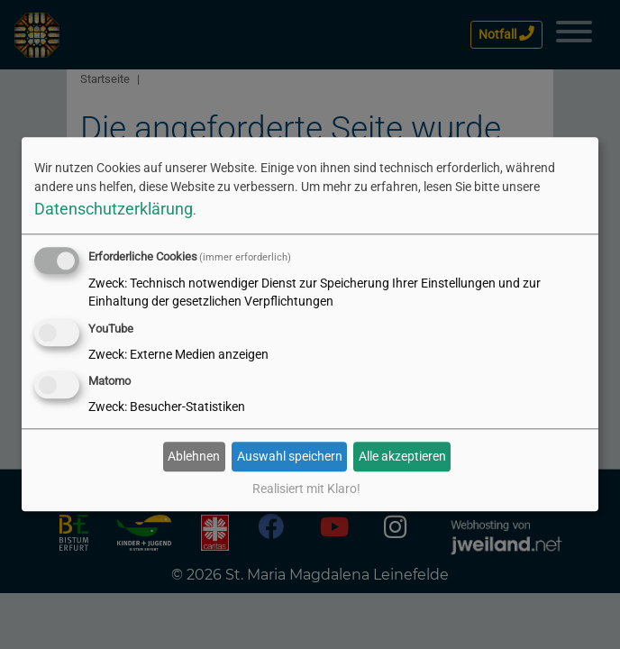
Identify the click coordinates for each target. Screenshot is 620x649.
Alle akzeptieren (402, 456)
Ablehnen (194, 456)
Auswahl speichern (289, 456)
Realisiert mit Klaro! (306, 489)
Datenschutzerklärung (113, 208)
